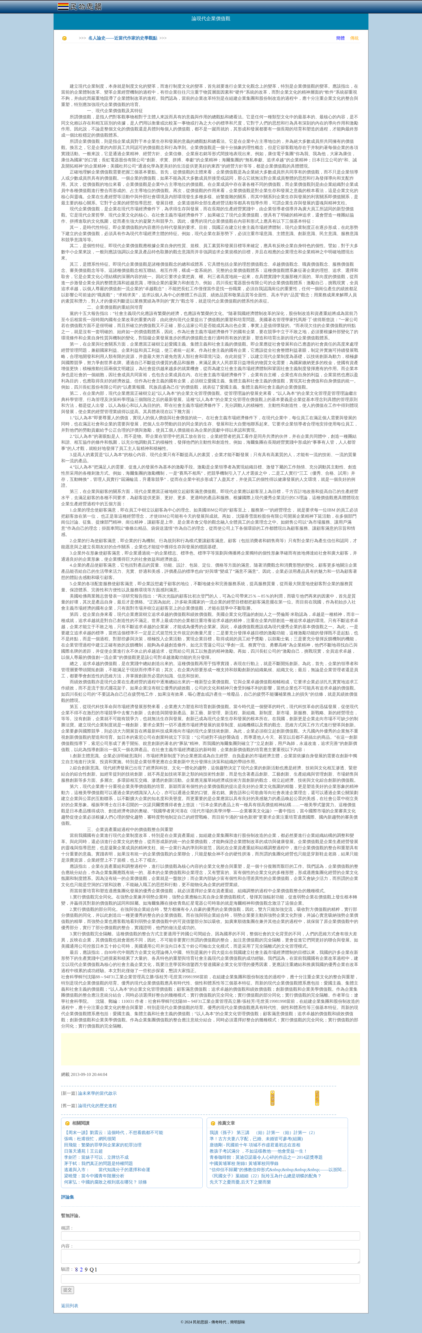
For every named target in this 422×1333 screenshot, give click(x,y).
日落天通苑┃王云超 (83, 1151)
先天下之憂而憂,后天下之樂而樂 (240, 1182)
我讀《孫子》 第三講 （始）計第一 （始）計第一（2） (263, 1132)
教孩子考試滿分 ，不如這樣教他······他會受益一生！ (259, 1151)
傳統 (354, 38)
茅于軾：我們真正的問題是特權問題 (98, 1163)
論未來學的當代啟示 (97, 1093)
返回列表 (69, 1305)
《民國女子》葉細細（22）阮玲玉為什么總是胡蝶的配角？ (266, 1176)
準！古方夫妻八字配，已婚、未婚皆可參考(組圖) (256, 1138)
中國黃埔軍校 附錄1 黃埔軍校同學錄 (244, 1163)
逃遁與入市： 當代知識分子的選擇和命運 (107, 1169)
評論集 (67, 1197)
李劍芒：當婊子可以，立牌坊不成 (96, 1157)
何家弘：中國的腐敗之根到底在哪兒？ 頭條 (105, 1182)
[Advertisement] (159, 59)
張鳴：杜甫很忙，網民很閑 (90, 1138)
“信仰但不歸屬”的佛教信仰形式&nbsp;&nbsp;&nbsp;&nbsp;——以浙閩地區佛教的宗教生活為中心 (301, 1169)
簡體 (340, 38)
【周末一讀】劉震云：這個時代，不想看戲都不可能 (113, 1132)
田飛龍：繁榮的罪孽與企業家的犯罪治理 (103, 1145)
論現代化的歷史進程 (97, 1105)
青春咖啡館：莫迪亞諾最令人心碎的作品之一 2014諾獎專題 (266, 1157)
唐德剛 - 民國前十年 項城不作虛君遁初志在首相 (255, 1145)
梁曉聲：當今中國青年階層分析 (94, 1176)
